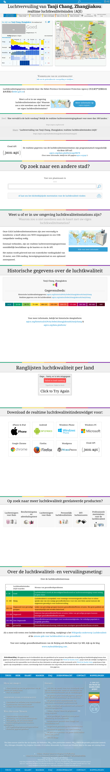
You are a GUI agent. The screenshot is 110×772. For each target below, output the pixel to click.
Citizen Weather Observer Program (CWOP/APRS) (56, 753)
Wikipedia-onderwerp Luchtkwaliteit (89, 632)
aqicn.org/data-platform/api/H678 (64, 153)
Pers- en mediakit (13, 692)
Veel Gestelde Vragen (15, 711)
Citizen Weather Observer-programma (61, 711)
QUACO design (52, 737)
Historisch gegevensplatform (17, 729)
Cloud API (90, 448)
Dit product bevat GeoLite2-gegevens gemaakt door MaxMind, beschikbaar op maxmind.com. (63, 696)
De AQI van (16, 22)
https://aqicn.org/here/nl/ (55, 125)
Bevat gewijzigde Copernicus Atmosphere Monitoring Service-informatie (62, 717)
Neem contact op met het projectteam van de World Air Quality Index (22, 689)
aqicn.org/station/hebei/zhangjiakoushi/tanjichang (71, 297)
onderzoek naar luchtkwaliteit (20, 697)
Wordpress (67, 448)
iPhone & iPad (19, 430)
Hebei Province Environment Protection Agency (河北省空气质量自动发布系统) (55, 756)
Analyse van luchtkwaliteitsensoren (20, 706)
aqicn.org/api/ (81, 155)
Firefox (43, 448)
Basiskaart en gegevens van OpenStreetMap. (64, 729)
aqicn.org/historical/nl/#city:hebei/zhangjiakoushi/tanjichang (54, 321)
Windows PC (90, 430)
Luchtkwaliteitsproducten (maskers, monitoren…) (19, 723)
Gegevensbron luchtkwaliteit (17, 716)
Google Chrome (19, 448)
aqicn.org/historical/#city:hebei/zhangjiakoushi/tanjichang (69, 294)
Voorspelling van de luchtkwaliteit (19, 720)
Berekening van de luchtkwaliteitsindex (21, 718)
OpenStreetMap (93, 58)
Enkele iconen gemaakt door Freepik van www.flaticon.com (62, 722)
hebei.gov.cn (18, 91)
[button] (90, 33)
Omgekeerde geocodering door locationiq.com (64, 726)
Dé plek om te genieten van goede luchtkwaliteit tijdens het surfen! (64, 733)
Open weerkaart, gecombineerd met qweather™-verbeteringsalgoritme (64, 707)
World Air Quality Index (71, 660)
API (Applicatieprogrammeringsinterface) (22, 727)
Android (43, 430)
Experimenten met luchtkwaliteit (19, 704)
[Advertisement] (55, 345)
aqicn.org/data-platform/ (55, 325)
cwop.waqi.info (51, 713)
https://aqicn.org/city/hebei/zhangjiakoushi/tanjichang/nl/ (55, 134)
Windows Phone (67, 430)
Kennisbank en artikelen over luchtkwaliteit (23, 702)
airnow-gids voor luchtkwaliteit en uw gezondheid (57, 636)
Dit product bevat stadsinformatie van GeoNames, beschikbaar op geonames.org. (61, 701)
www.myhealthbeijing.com (54, 646)
